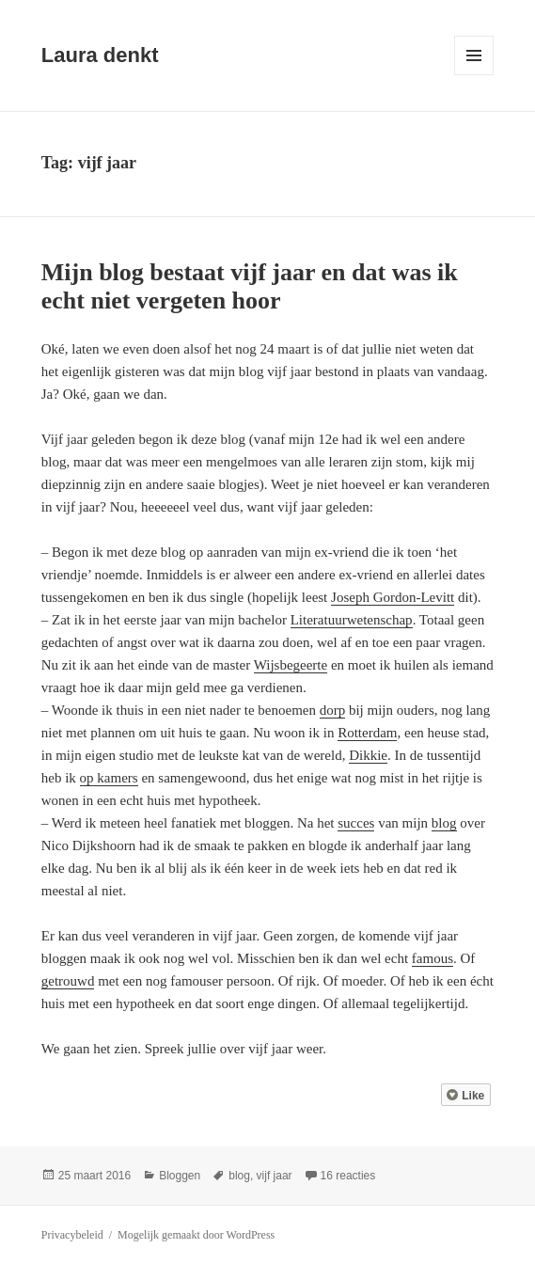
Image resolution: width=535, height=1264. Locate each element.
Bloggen (179, 1175)
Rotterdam (367, 732)
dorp (333, 710)
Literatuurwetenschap (352, 619)
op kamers (109, 777)
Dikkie (368, 755)
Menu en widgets (474, 74)
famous (432, 958)
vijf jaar (274, 1175)
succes (356, 822)
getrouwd (68, 980)
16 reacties (348, 1175)
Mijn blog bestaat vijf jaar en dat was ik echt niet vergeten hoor (249, 286)
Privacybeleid (72, 1234)
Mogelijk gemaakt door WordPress (196, 1234)
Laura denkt (100, 55)
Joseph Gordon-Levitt (392, 597)
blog (444, 822)
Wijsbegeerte (291, 664)
